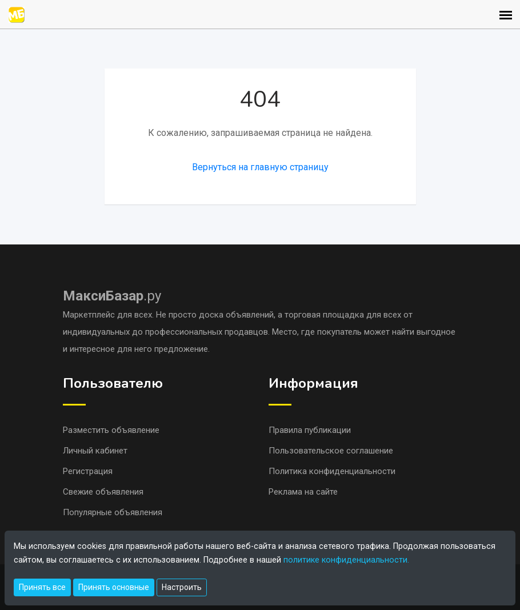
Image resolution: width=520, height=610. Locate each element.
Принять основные (113, 587)
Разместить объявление (111, 430)
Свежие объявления (103, 492)
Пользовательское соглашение (331, 451)
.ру (112, 296)
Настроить (182, 587)
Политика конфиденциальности (332, 471)
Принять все (42, 587)
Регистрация (88, 471)
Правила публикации (310, 430)
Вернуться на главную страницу (260, 167)
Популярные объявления (112, 512)
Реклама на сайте (303, 492)
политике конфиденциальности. (346, 560)
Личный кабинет (95, 451)
